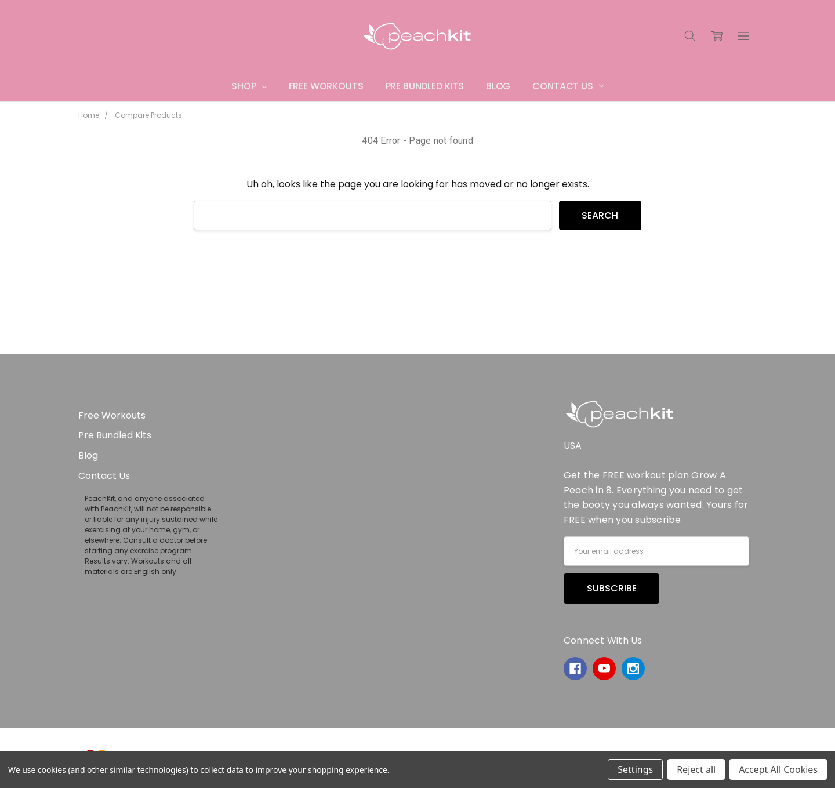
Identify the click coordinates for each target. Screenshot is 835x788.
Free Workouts (326, 86)
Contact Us (567, 86)
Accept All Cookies (778, 769)
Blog (498, 86)
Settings (635, 769)
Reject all (696, 769)
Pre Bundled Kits (425, 86)
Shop (248, 86)
